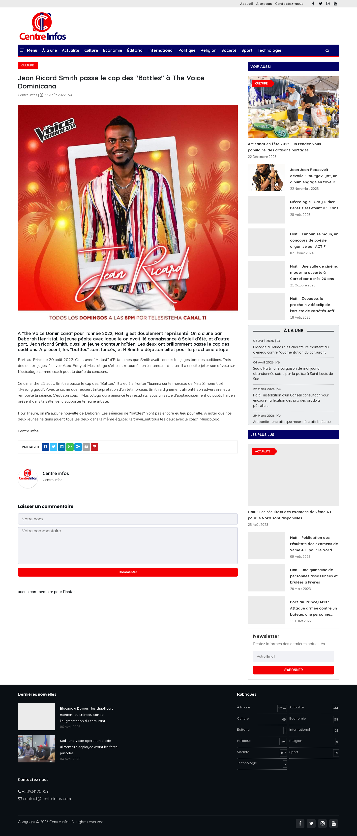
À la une (49, 50)
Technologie (269, 50)
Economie (112, 50)
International (161, 50)
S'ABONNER (293, 670)
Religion (208, 50)
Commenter (128, 572)
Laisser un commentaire (45, 506)
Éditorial (135, 50)
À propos (264, 3)
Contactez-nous (289, 3)
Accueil (246, 3)
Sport (247, 50)
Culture (91, 50)
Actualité (70, 50)
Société (229, 50)
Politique (187, 50)
